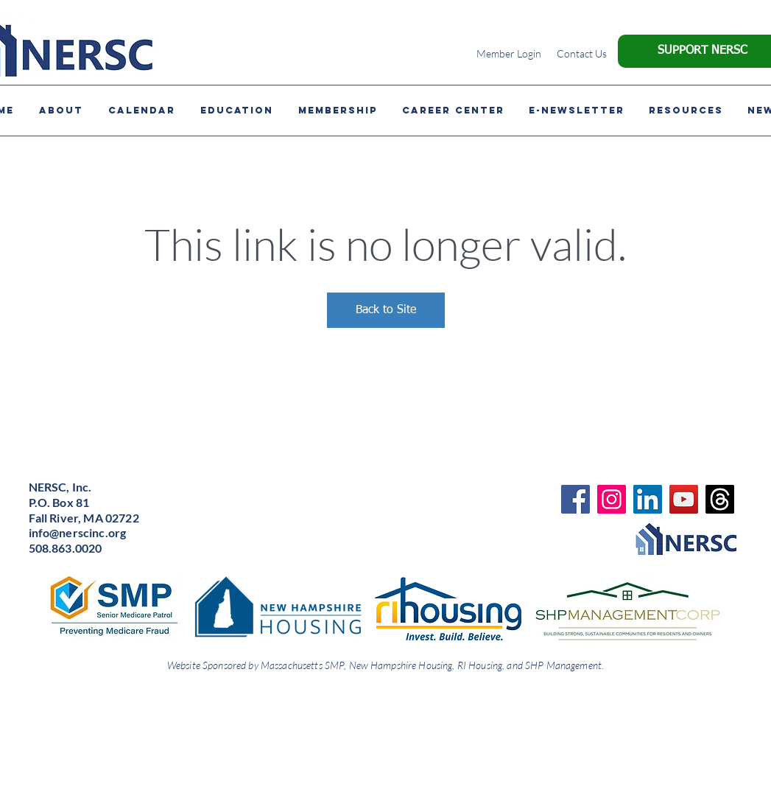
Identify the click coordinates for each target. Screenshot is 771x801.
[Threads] (719, 499)
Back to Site (386, 310)
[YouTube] (683, 499)
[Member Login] (509, 53)
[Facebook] (575, 499)
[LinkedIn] (647, 499)
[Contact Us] (582, 53)
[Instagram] (611, 499)
